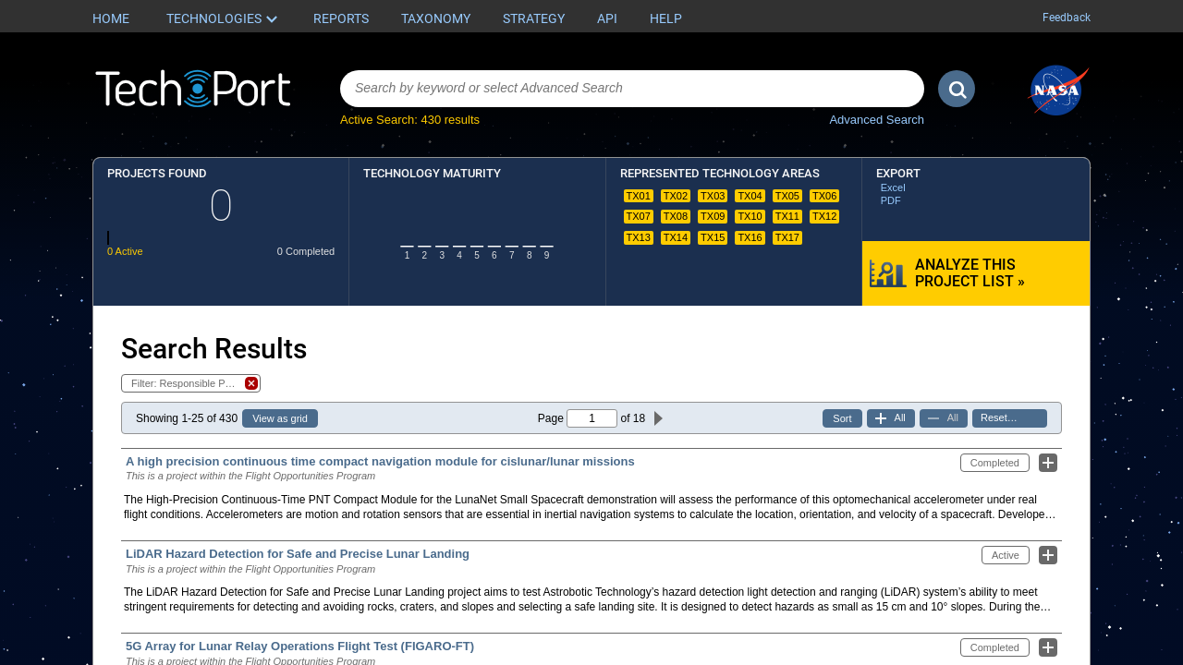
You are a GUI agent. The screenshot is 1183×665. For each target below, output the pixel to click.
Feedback (1067, 17)
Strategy (534, 18)
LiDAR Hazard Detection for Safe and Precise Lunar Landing (298, 554)
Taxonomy (435, 18)
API (607, 18)
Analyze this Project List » (970, 273)
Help (666, 18)
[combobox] (632, 88)
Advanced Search (876, 120)
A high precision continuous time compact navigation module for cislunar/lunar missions (380, 461)
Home (110, 18)
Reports (341, 18)
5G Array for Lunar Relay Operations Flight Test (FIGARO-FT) (300, 646)
